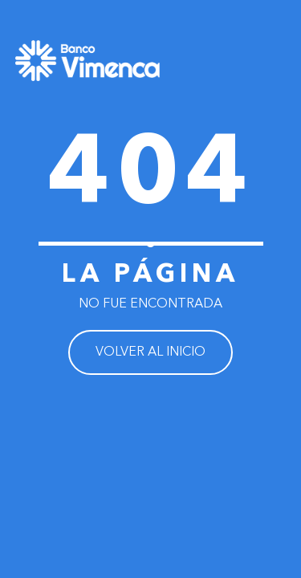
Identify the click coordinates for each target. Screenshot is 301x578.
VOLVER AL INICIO (150, 352)
